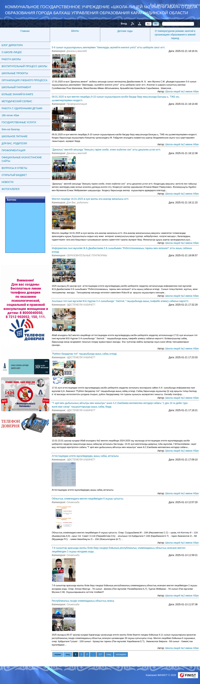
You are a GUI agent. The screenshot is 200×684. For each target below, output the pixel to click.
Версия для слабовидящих (178, 4)
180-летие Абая (10, 115)
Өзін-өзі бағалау (11, 129)
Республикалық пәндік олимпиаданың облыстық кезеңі (83, 600)
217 (100, 654)
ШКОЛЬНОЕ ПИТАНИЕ (15, 136)
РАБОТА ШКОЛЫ (11, 59)
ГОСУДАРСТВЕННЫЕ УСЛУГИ (19, 122)
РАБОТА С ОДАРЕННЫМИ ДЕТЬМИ (22, 108)
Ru (156, 23)
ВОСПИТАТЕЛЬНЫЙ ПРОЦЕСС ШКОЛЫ (24, 66)
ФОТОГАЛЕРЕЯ (10, 189)
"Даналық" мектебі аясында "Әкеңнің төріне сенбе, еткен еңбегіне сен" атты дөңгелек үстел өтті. (106, 149)
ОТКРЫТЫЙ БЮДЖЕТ (14, 175)
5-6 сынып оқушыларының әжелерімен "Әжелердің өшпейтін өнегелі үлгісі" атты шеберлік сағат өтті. (108, 47)
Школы (75, 30)
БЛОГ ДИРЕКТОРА (12, 45)
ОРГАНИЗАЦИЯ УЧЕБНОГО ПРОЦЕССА (24, 80)
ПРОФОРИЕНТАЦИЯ (13, 150)
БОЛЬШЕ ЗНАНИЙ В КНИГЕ (17, 94)
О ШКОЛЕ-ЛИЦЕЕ (12, 52)
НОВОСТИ (7, 182)
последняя (121, 654)
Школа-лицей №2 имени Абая (182, 91)
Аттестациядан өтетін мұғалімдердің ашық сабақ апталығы (85, 456)
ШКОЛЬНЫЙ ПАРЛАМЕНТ (16, 87)
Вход (124, 23)
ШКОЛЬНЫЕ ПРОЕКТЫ (15, 73)
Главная (25, 31)
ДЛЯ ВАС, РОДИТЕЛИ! (14, 143)
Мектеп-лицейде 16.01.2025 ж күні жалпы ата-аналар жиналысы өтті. (90, 199)
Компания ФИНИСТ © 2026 (161, 675)
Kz (148, 23)
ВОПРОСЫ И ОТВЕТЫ (14, 168)
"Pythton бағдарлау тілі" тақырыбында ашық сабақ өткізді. (84, 353)
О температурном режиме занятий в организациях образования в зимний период (175, 35)
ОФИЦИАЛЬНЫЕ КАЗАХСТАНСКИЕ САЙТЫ (22, 159)
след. (109, 654)
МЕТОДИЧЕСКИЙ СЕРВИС (17, 101)
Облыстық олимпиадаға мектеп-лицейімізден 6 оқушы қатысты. (88, 498)
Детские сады (125, 31)
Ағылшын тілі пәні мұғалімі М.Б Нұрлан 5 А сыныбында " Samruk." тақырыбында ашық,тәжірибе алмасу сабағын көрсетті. (120, 301)
